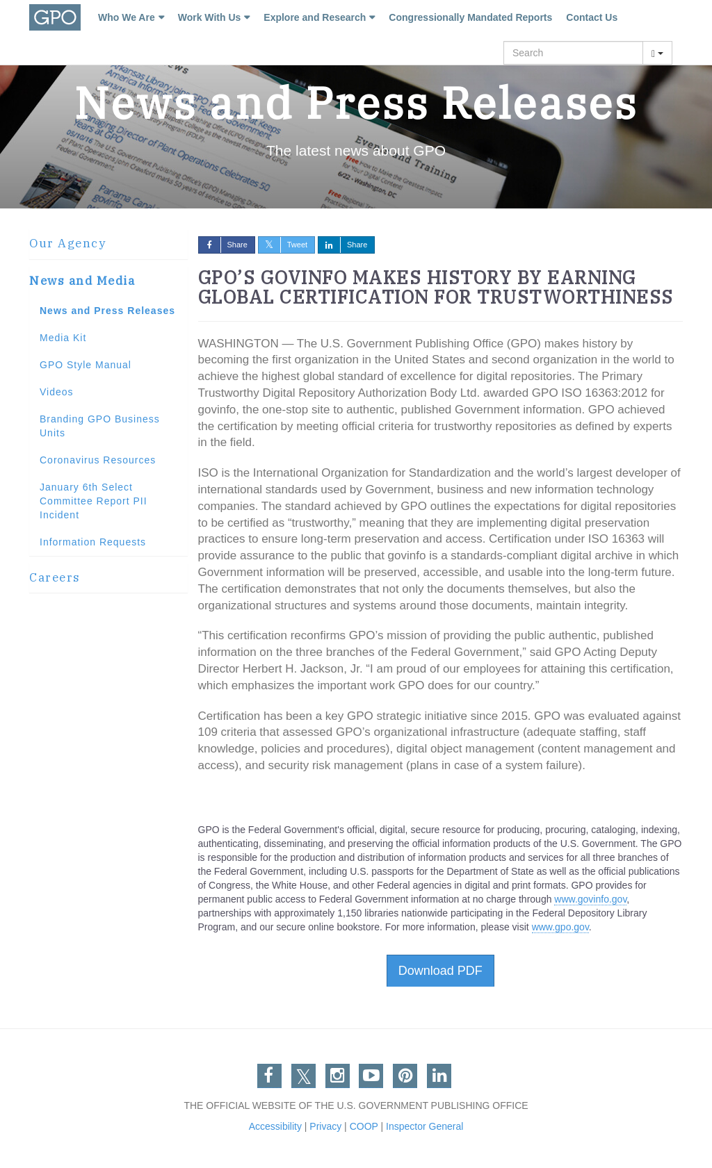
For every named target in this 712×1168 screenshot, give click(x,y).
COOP (364, 1126)
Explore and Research (315, 17)
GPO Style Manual (85, 364)
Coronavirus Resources (98, 460)
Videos (57, 391)
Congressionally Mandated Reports (470, 17)
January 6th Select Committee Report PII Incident (93, 501)
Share (223, 244)
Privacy (325, 1126)
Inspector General (424, 1126)
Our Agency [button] (67, 243)
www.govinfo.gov (590, 899)
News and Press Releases (107, 310)
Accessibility (275, 1126)
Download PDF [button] (440, 971)
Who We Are (126, 17)
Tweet (283, 244)
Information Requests (93, 542)
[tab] (108, 244)
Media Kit (63, 337)
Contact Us (591, 17)
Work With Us (209, 17)
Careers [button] (55, 577)
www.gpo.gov (560, 926)
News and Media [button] (82, 280)
